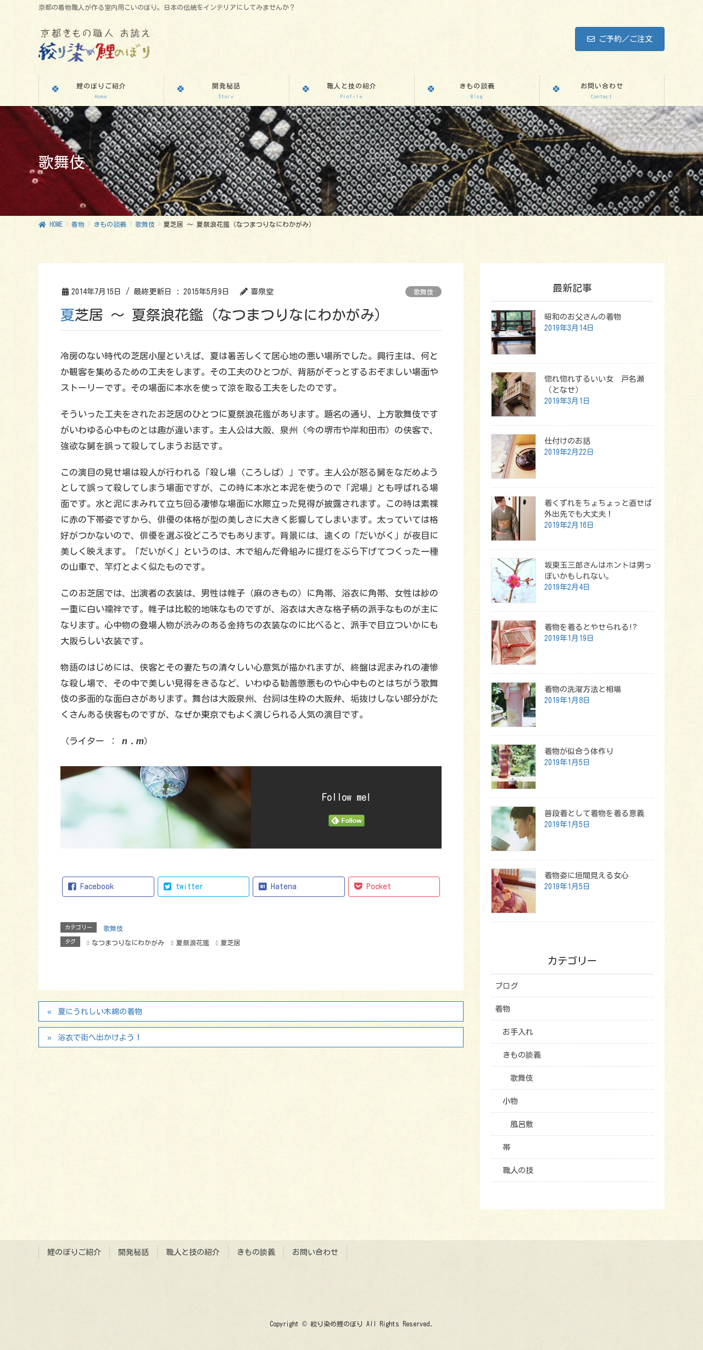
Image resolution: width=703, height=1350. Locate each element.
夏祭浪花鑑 (192, 942)
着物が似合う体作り (578, 751)
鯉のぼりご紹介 (74, 1252)
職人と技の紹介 (193, 1252)
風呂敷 (521, 1124)
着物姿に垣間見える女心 (586, 875)
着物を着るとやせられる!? (590, 627)
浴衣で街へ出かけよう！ (100, 1037)
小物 (510, 1101)
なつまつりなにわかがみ (128, 942)
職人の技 (518, 1170)
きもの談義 (522, 1055)
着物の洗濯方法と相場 (582, 689)
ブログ (506, 986)
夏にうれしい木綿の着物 (100, 1012)
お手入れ (518, 1032)
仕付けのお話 (567, 441)
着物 (502, 1009)
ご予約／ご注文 (619, 39)
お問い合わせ (315, 1252)
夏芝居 (231, 942)
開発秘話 (133, 1252)
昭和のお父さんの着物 (582, 317)
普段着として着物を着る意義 (594, 813)
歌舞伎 (423, 291)
